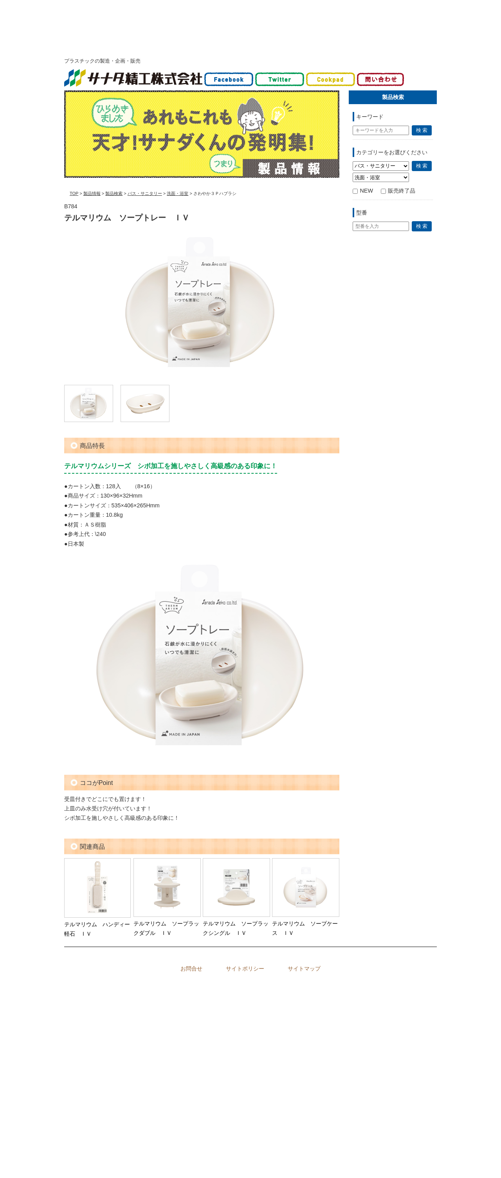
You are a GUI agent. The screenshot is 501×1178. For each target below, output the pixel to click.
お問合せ (191, 968)
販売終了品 (398, 191)
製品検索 (114, 193)
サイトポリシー (245, 968)
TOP (74, 193)
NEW (363, 191)
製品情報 (92, 193)
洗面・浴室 (177, 193)
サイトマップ (304, 968)
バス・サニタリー (145, 193)
